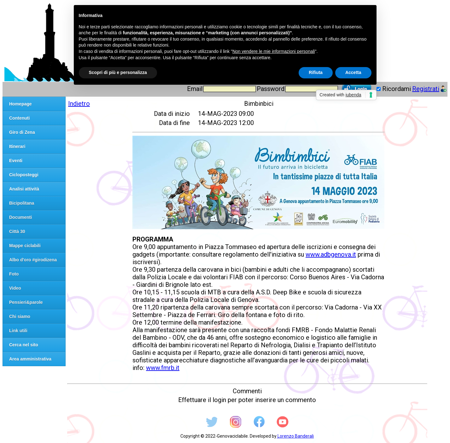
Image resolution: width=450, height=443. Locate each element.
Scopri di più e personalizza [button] (118, 72)
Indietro (79, 103)
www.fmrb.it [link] (162, 368)
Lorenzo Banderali (295, 436)
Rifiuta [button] (316, 72)
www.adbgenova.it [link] (331, 254)
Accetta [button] (353, 72)
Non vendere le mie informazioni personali (273, 51)
